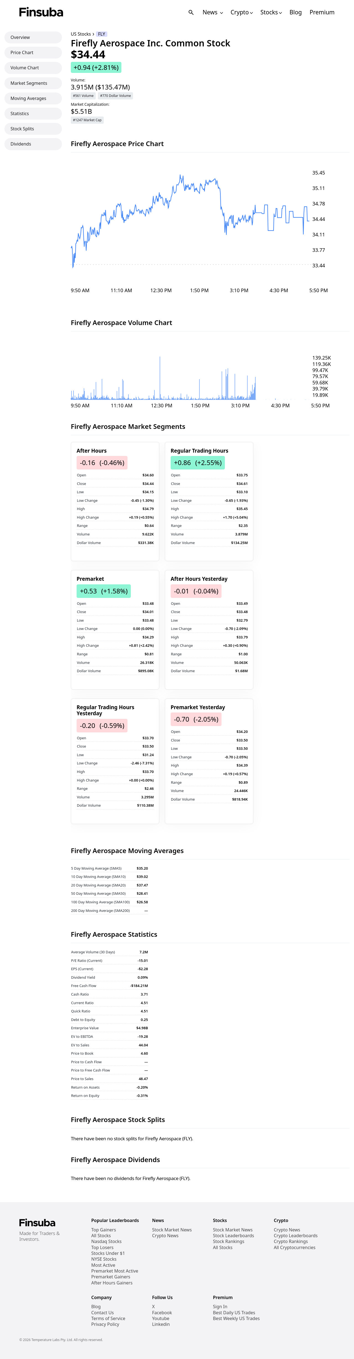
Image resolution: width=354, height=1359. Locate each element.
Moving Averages (28, 98)
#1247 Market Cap (87, 120)
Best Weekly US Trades (236, 1318)
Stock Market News (172, 1230)
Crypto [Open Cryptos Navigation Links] (242, 12)
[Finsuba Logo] (41, 12)
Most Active (103, 1265)
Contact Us (102, 1313)
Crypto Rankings (291, 1241)
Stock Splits (22, 129)
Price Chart (22, 52)
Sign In (220, 1307)
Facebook (162, 1313)
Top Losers (102, 1247)
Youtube (160, 1318)
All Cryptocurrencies (295, 1247)
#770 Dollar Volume (115, 95)
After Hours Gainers (111, 1283)
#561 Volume (83, 95)
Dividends (21, 144)
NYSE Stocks (103, 1259)
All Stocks (101, 1236)
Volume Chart (25, 68)
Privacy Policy (105, 1324)
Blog (296, 12)
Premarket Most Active (114, 1271)
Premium (322, 12)
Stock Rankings (228, 1241)
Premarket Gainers (110, 1277)
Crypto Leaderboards (295, 1236)
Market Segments (29, 83)
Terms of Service (108, 1318)
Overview (20, 37)
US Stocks (81, 34)
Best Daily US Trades (234, 1313)
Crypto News (165, 1236)
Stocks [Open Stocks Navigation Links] (271, 12)
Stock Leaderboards (233, 1236)
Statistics (20, 113)
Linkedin (161, 1324)
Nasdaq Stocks (106, 1241)
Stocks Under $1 (108, 1253)
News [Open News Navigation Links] (212, 12)
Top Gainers (103, 1230)
